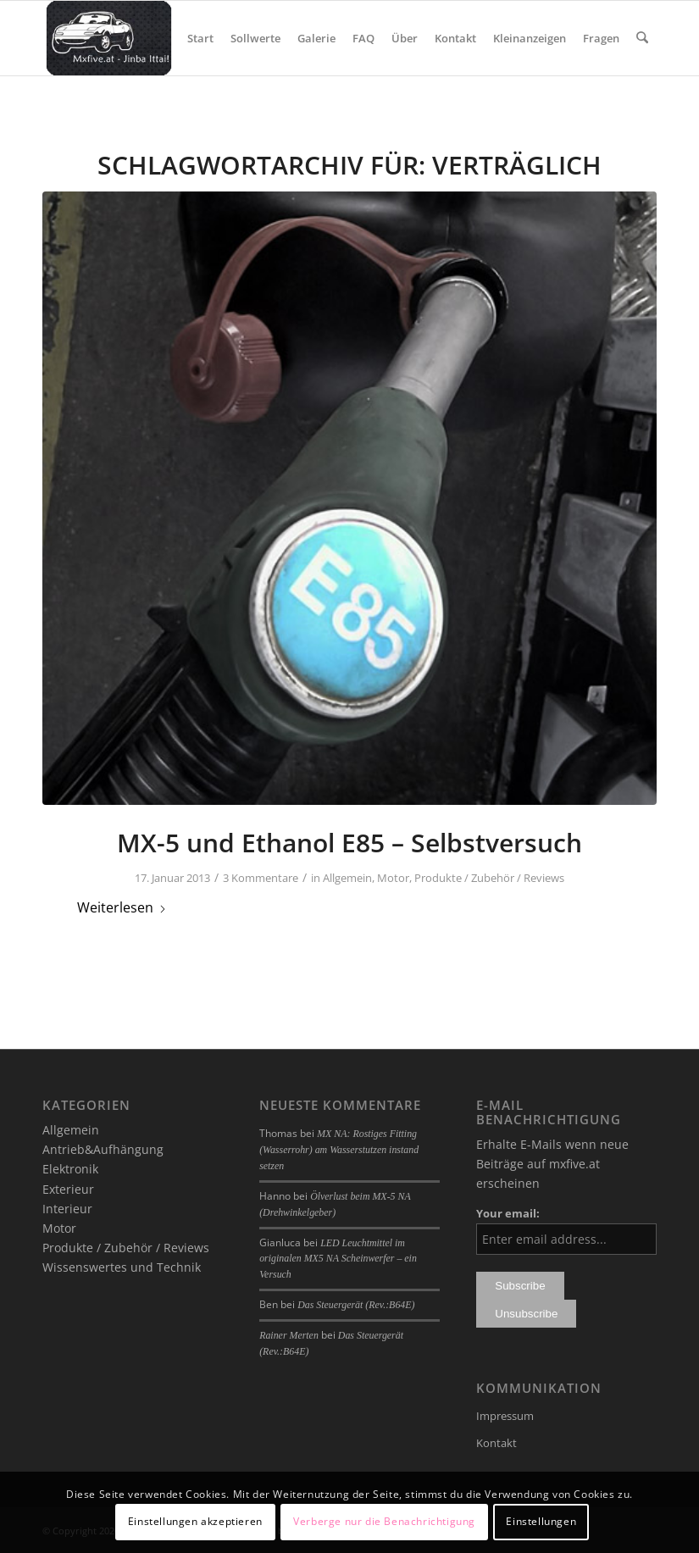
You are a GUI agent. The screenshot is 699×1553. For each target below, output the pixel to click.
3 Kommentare (260, 877)
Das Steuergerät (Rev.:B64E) (355, 1305)
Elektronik (70, 1169)
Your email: (508, 1213)
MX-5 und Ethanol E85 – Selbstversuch (349, 842)
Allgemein (347, 877)
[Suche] (643, 38)
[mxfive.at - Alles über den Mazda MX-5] (108, 38)
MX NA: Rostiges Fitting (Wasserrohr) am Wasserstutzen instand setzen (339, 1150)
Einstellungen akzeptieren (195, 1521)
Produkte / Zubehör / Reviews (489, 877)
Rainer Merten (289, 1335)
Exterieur (68, 1189)
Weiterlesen (122, 907)
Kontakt (496, 1442)
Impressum (505, 1415)
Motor (393, 877)
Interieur (67, 1209)
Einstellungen (541, 1521)
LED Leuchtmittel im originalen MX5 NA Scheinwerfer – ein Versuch (338, 1259)
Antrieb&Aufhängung (103, 1149)
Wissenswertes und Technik (121, 1267)
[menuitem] (201, 38)
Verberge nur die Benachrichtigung (384, 1521)
